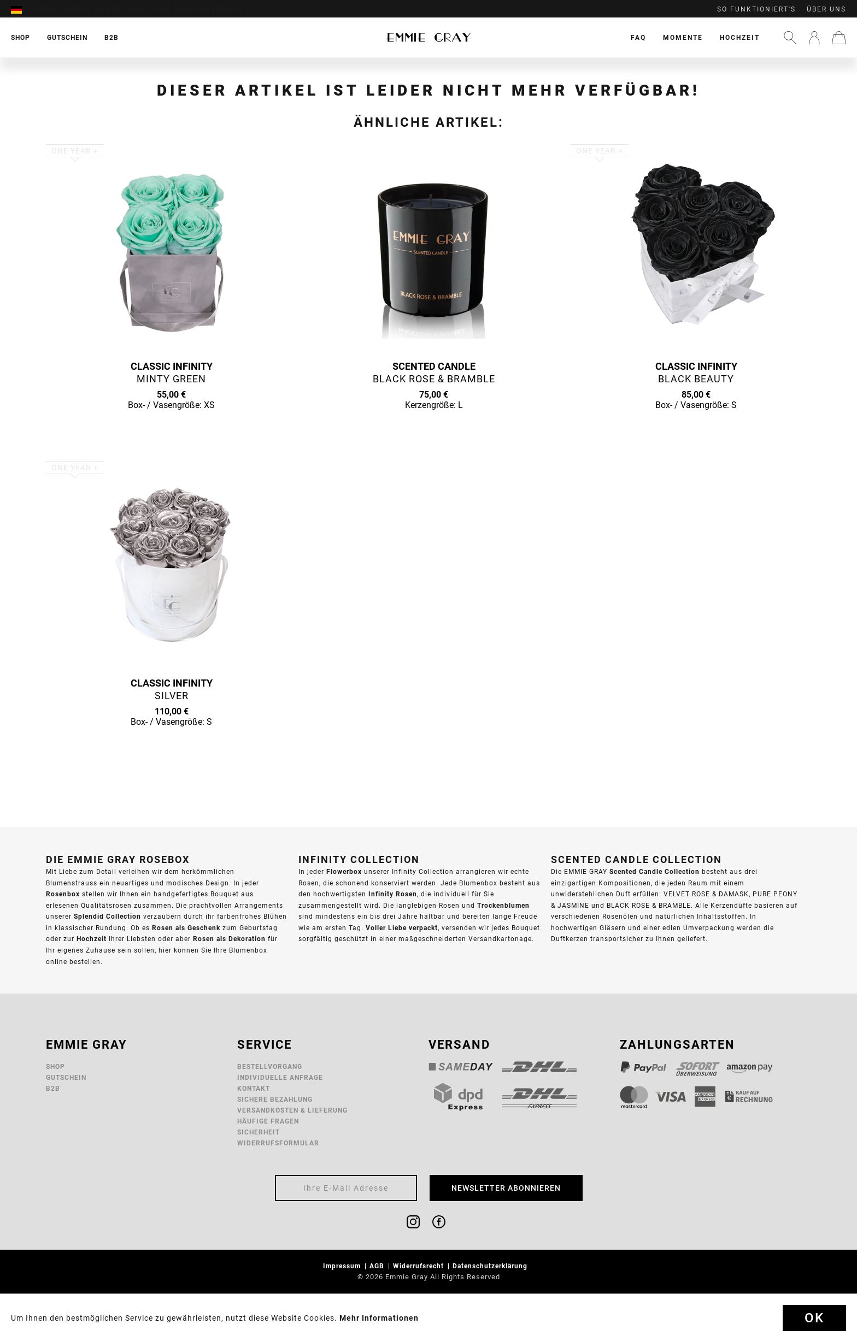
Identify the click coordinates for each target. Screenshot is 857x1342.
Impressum (343, 1266)
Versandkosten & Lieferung (292, 1110)
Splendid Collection (107, 916)
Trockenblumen (503, 905)
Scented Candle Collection (654, 871)
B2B (53, 1088)
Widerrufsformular (278, 1143)
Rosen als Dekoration (229, 939)
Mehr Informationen (379, 1318)
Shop (55, 1066)
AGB (377, 1266)
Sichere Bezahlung (275, 1099)
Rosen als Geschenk (186, 928)
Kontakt (253, 1088)
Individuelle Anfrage (280, 1077)
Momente (683, 37)
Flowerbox (344, 871)
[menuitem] (22, 9)
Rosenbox (63, 894)
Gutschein (66, 1077)
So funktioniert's (756, 9)
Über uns (826, 9)
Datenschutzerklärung (491, 1266)
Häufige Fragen (268, 1121)
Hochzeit (740, 37)
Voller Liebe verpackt (402, 928)
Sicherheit (258, 1132)
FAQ (638, 37)
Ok (814, 1318)
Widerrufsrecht (419, 1266)
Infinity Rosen (392, 894)
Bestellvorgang (269, 1066)
